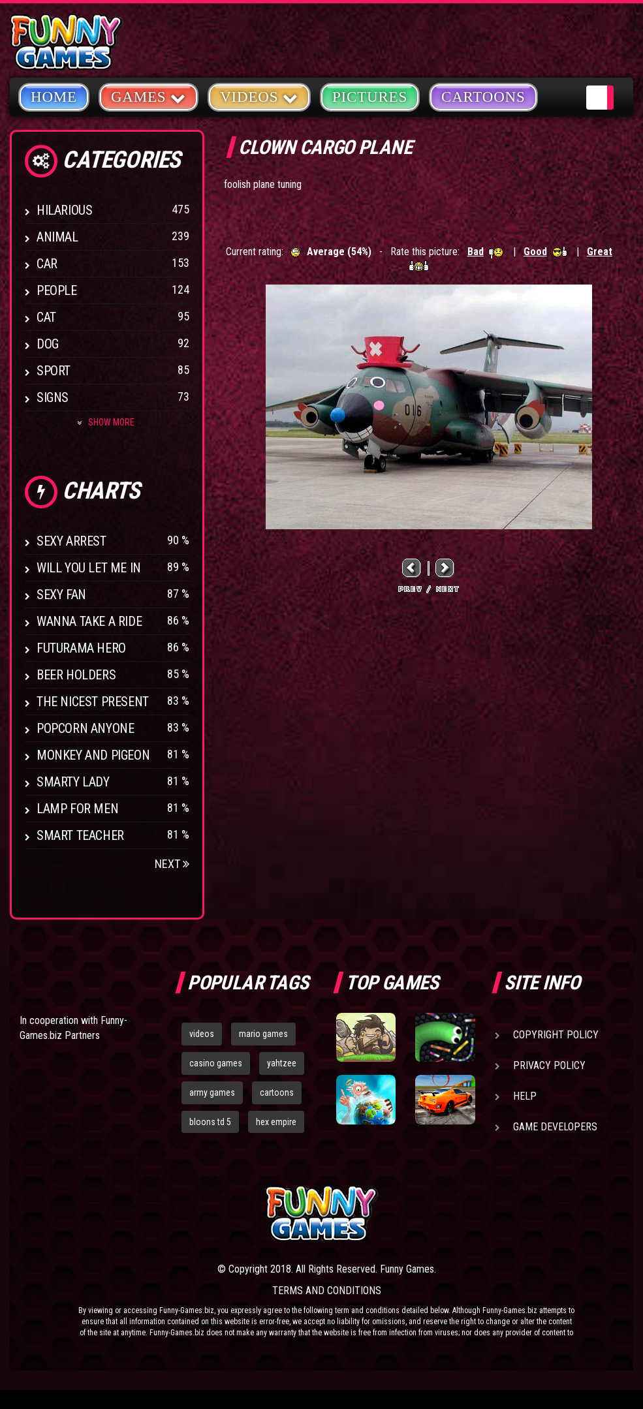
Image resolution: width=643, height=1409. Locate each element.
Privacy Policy (549, 1065)
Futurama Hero (81, 648)
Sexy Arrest (71, 541)
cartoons (277, 1092)
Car (47, 263)
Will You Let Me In (89, 568)
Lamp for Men (77, 808)
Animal (57, 237)
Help (525, 1096)
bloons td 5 (210, 1122)
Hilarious (64, 210)
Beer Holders (76, 675)
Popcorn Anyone (85, 728)
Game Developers (555, 1127)
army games (212, 1092)
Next (172, 864)
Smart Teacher (80, 835)
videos (201, 1034)
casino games (215, 1063)
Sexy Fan (61, 594)
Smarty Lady (73, 782)
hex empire (276, 1122)
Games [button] (148, 96)
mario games (263, 1034)
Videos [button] (259, 96)
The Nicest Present (93, 701)
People (57, 290)
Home (54, 97)
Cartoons (483, 97)
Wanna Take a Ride (89, 621)
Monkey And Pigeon (93, 755)
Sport (54, 371)
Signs (53, 397)
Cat (46, 317)
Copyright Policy (556, 1035)
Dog (48, 344)
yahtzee (281, 1063)
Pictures (369, 97)
